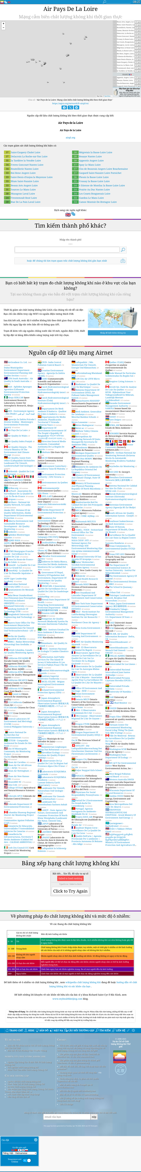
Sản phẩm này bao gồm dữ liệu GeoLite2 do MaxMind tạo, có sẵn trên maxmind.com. (78, 1091)
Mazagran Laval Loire (19, 193)
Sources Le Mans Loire (20, 189)
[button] (3, 24)
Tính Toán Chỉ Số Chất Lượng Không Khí (26, 1119)
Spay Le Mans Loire (86, 164)
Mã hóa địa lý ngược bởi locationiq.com (78, 1126)
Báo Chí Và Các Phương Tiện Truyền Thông (27, 1086)
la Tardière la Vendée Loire (22, 160)
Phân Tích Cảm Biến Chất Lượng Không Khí (27, 1105)
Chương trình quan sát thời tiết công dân (78, 1108)
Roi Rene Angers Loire (20, 172)
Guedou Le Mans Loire (88, 197)
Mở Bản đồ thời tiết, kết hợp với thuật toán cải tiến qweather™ (81, 1103)
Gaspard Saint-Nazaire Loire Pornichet (96, 172)
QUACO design (66, 1140)
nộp (94, 1152)
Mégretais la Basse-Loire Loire (92, 152)
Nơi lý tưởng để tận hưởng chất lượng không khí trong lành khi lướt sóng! (80, 1135)
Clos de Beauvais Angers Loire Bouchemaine (100, 168)
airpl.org (70, 137)
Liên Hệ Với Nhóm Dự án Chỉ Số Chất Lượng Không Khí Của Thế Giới (29, 1082)
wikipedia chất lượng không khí (83, 982)
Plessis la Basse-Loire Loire (90, 177)
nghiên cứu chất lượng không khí (25, 1092)
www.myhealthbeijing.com (67, 998)
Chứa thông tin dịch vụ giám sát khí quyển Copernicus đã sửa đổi (78, 1115)
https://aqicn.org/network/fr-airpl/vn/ (70, 103)
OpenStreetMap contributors (112, 96)
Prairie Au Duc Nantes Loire (91, 189)
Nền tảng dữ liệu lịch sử (18, 1132)
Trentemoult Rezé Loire (20, 197)
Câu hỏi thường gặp (17, 1111)
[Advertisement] (70, 1026)
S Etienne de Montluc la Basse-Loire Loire (98, 185)
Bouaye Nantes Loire (87, 156)
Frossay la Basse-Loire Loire (91, 181)
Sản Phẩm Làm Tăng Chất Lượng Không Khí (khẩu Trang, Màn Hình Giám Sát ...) (29, 1126)
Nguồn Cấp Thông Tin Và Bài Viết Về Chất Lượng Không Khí (28, 1099)
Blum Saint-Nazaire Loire (21, 181)
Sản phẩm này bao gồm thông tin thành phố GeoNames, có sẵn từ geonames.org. (78, 1097)
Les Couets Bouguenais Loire (91, 193)
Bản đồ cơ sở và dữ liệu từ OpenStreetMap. (79, 1130)
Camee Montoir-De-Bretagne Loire (94, 201)
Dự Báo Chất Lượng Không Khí (22, 1122)
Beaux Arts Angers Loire (21, 185)
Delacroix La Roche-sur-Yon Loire (26, 156)
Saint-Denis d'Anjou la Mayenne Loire (28, 177)
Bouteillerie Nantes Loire (21, 168)
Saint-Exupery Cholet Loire (22, 152)
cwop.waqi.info (64, 1111)
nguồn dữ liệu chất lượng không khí (24, 1117)
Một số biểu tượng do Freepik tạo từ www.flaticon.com (74, 1121)
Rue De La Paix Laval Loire (22, 201)
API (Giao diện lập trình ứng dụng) (23, 1130)
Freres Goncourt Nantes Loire (23, 164)
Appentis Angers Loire (88, 160)
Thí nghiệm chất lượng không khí (23, 1103)
